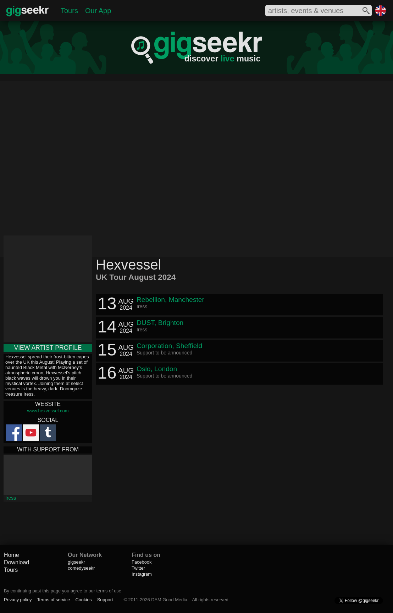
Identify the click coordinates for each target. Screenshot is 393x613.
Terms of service (53, 599)
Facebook (141, 562)
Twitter (138, 568)
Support (105, 599)
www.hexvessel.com (47, 410)
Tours (69, 11)
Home (11, 555)
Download (16, 562)
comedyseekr (81, 568)
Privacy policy (18, 599)
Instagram (142, 574)
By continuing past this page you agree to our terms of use (62, 590)
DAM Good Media (169, 599)
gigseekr (76, 562)
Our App (98, 11)
